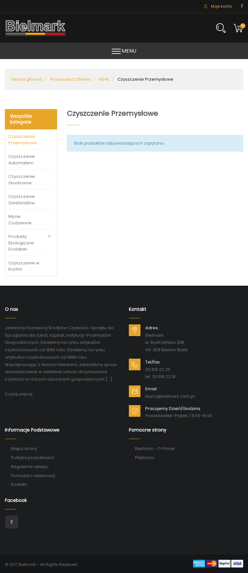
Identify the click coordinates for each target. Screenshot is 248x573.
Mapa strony (24, 448)
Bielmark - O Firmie (155, 448)
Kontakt (19, 484)
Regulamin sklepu (29, 467)
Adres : (152, 328)
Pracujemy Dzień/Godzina (172, 408)
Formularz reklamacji (33, 476)
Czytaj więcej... (20, 394)
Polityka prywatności (32, 458)
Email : (152, 389)
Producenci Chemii (70, 79)
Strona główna (26, 79)
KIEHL (104, 79)
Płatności (144, 458)
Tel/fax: (152, 362)
